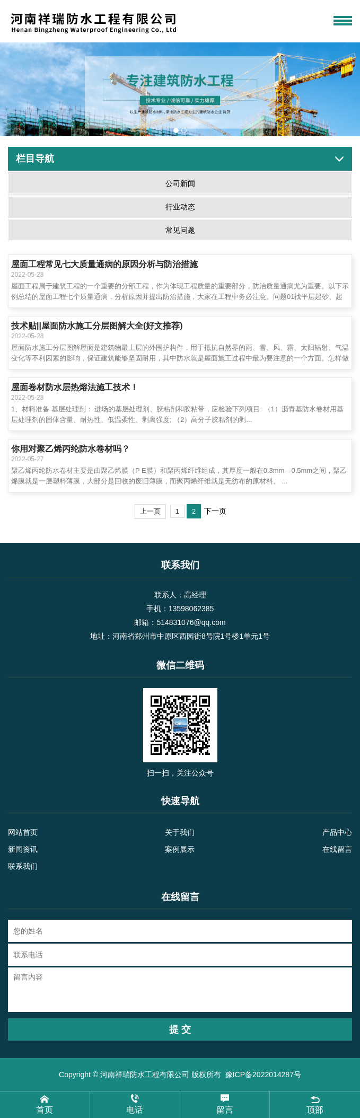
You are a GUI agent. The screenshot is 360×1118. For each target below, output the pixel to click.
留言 (225, 1104)
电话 (135, 1104)
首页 (45, 1104)
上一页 (150, 511)
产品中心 (337, 832)
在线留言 (337, 849)
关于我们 (180, 832)
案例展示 (180, 849)
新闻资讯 (23, 849)
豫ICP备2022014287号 (263, 1074)
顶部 (315, 1104)
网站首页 (23, 832)
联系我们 (23, 866)
